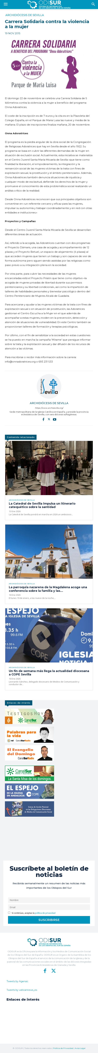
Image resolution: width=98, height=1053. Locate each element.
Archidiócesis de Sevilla (24, 15)
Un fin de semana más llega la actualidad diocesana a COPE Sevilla (49, 672)
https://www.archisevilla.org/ (49, 408)
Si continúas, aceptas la (31, 913)
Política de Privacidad (63, 1048)
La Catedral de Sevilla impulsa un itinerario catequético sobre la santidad (42, 505)
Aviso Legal (80, 1048)
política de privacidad (45, 913)
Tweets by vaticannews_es (22, 990)
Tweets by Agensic (17, 981)
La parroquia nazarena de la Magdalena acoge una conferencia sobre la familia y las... (48, 589)
